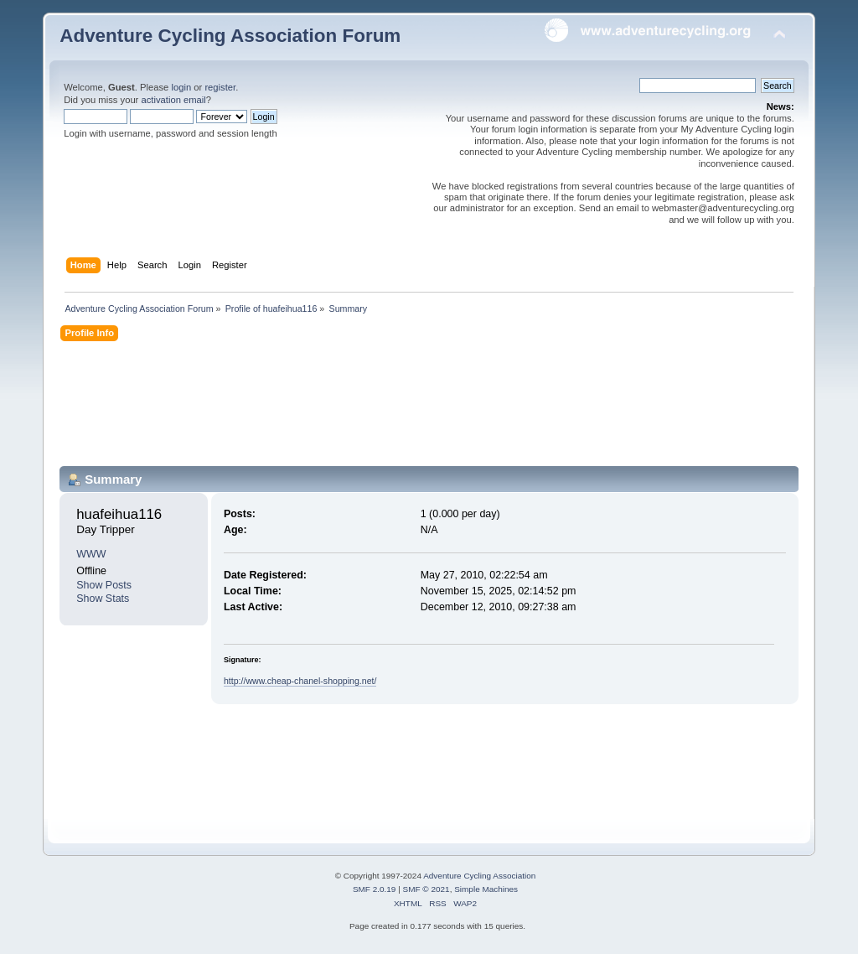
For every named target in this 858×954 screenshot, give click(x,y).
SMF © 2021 (426, 889)
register (219, 87)
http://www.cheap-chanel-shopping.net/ (300, 681)
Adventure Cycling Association (479, 875)
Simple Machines (486, 889)
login (181, 87)
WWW (91, 554)
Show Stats (102, 598)
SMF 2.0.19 (374, 889)
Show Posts (104, 585)
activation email (173, 100)
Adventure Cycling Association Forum (230, 35)
